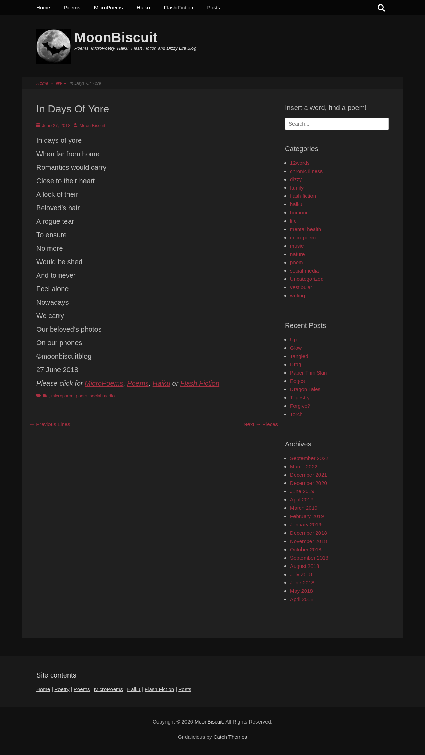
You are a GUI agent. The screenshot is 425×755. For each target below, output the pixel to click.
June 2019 (302, 491)
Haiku (143, 7)
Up (293, 339)
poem (81, 395)
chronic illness (306, 171)
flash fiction (303, 196)
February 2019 (307, 516)
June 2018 (302, 583)
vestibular (301, 287)
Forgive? (300, 406)
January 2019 (306, 524)
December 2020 (308, 483)
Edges (297, 381)
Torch (296, 414)
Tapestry (300, 397)
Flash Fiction (178, 7)
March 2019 (303, 508)
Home (43, 7)
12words (300, 163)
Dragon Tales (305, 389)
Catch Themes (230, 737)
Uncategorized (307, 279)
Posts (213, 7)
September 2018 (309, 558)
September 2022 (309, 458)
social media (102, 395)
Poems (72, 7)
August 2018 (304, 566)
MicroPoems (108, 7)
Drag (295, 364)
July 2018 (301, 574)
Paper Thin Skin (308, 373)
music (297, 246)
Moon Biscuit (92, 125)
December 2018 (308, 533)
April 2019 (302, 500)
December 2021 (308, 475)
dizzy (296, 179)
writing (297, 295)
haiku (296, 204)
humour (299, 212)
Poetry (61, 689)
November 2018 (308, 541)
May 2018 (301, 591)
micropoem (62, 395)
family (297, 188)
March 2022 (303, 466)
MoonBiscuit (115, 37)
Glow (296, 348)
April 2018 (302, 599)
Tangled (299, 356)
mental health (305, 229)
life (61, 83)
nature (297, 254)
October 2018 (306, 549)
